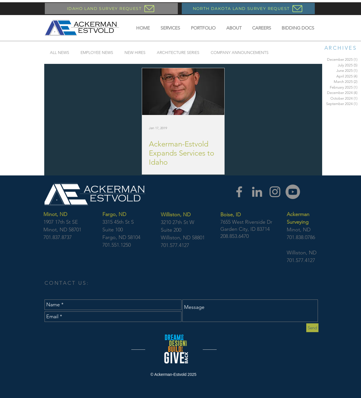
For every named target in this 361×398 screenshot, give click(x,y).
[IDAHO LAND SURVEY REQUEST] (111, 8)
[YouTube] (293, 192)
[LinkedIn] (257, 192)
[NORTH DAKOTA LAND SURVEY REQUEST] (248, 8)
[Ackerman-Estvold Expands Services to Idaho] (183, 91)
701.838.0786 (301, 237)
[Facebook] (239, 192)
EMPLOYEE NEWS (97, 52)
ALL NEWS (59, 52)
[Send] (312, 327)
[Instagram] (275, 192)
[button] (170, 28)
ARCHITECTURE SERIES (178, 52)
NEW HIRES (134, 52)
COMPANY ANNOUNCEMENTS (240, 52)
